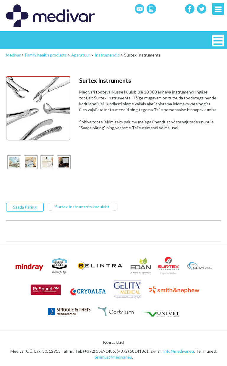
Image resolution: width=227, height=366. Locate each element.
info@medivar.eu (178, 351)
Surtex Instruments (105, 80)
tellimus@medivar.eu (113, 356)
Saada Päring (25, 206)
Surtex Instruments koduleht (82, 206)
